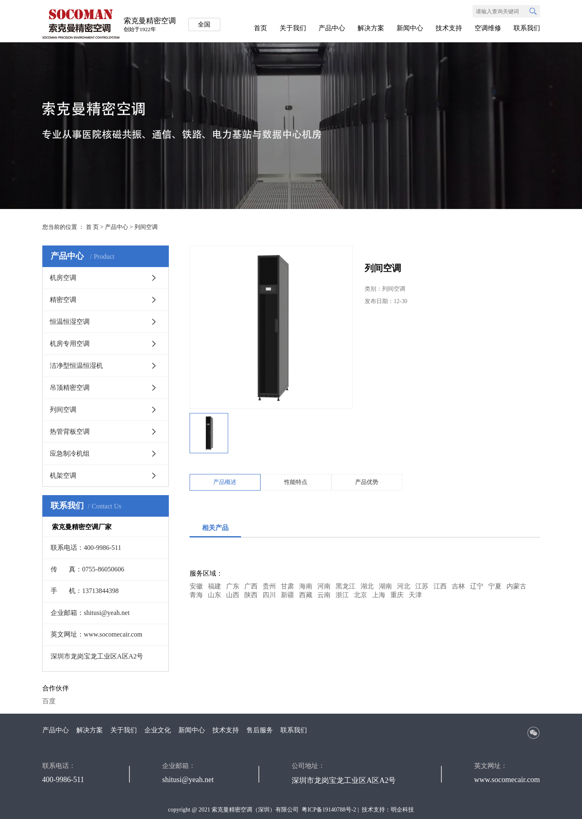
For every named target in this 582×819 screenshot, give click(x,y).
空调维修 (488, 28)
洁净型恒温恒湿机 (76, 365)
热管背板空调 (70, 431)
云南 (324, 594)
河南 (324, 586)
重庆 (397, 594)
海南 (305, 586)
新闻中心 (410, 28)
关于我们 (293, 28)
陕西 (251, 594)
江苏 (422, 586)
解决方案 (371, 28)
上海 (378, 594)
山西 (232, 594)
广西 (251, 586)
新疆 (287, 594)
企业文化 (157, 730)
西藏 (305, 594)
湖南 (385, 586)
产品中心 (332, 28)
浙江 (342, 594)
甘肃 (287, 586)
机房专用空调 (70, 343)
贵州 (269, 586)
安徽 (196, 586)
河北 (403, 586)
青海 (196, 594)
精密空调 (63, 299)
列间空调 (146, 227)
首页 (260, 28)
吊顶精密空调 (70, 387)
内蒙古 (516, 586)
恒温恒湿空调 (70, 321)
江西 (440, 586)
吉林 (458, 586)
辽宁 (476, 586)
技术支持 (449, 28)
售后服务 (259, 730)
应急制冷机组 (70, 453)
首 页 (92, 227)
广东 (232, 586)
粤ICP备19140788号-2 (329, 810)
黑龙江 (346, 586)
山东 (214, 594)
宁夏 (495, 586)
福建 (214, 586)
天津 (415, 594)
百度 (49, 701)
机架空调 (63, 475)
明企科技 (402, 810)
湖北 (367, 586)
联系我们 (527, 28)
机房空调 (63, 277)
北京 (360, 594)
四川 (269, 594)
